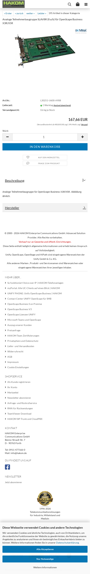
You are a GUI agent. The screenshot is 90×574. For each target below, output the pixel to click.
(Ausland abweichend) (62, 105)
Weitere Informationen (45, 567)
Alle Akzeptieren (45, 549)
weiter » (30, 13)
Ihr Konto (12, 387)
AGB (9, 356)
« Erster (8, 13)
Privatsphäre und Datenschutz (22, 340)
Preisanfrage (13, 330)
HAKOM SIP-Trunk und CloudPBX (24, 418)
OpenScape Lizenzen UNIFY (21, 314)
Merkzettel (12, 392)
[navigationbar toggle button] (86, 4)
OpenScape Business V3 (19, 309)
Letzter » (42, 13)
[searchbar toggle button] (69, 4)
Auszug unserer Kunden (19, 325)
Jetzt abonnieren (13, 482)
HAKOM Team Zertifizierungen (23, 335)
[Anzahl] (45, 137)
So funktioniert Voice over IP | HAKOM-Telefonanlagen (35, 282)
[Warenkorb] (78, 4)
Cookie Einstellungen (18, 367)
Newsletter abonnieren (19, 397)
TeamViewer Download (19, 413)
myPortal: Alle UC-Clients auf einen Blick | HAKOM (33, 288)
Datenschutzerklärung (67, 542)
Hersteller (12, 208)
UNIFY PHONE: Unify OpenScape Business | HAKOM (34, 293)
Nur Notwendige (45, 559)
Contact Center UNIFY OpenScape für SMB (29, 298)
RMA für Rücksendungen (20, 408)
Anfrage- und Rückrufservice (22, 403)
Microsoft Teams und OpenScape (24, 319)
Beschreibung (14, 180)
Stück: (5, 130)
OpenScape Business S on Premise (24, 304)
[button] (7, 137)
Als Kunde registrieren (18, 382)
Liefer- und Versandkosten (20, 346)
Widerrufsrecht (15, 351)
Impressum (13, 362)
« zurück (19, 13)
